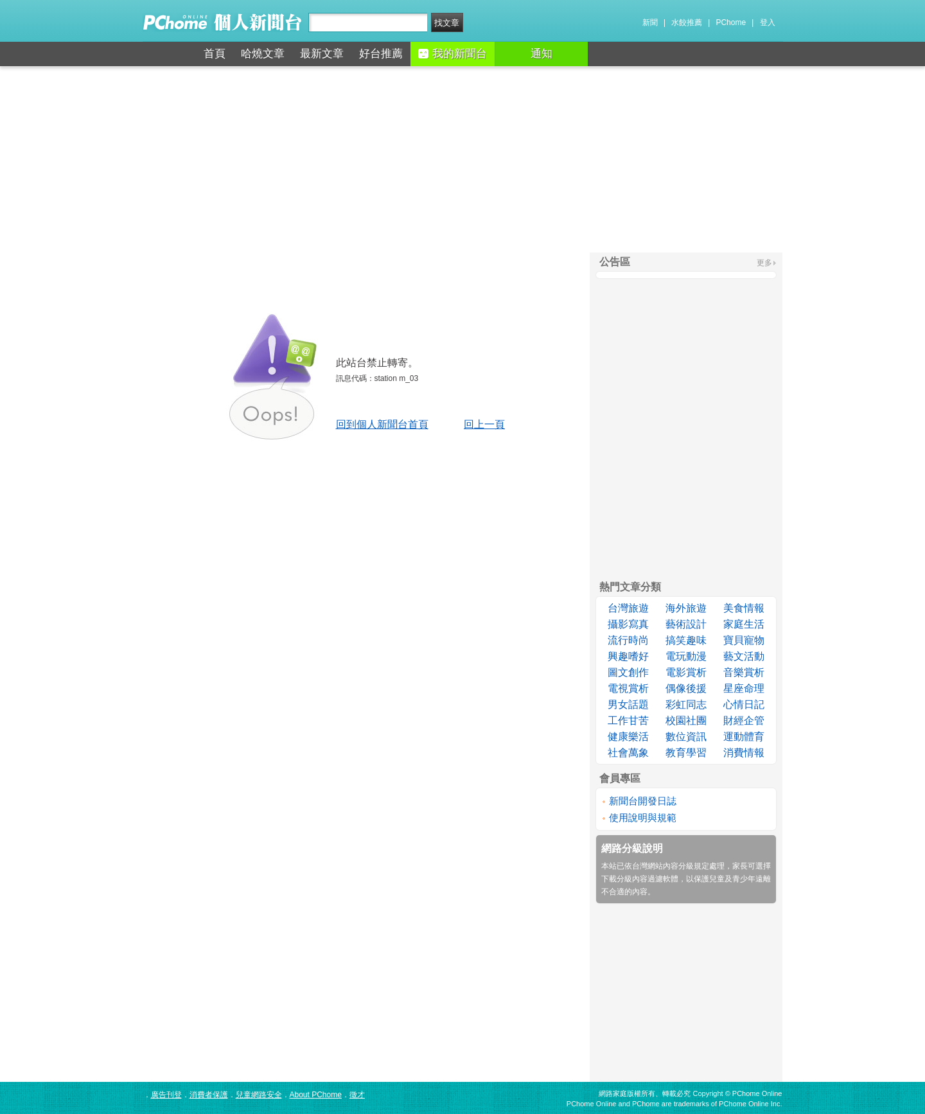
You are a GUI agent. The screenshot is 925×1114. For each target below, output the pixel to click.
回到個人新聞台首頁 (382, 424)
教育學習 (686, 752)
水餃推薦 (686, 22)
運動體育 (743, 736)
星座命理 (743, 688)
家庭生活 (743, 624)
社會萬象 (628, 752)
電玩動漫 (686, 656)
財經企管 (743, 720)
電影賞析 (686, 672)
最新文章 (322, 54)
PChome (731, 22)
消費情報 (743, 752)
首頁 (214, 54)
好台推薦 (381, 54)
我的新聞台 (452, 54)
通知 (541, 54)
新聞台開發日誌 (642, 800)
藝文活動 (743, 656)
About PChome (316, 1094)
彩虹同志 (686, 704)
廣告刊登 (166, 1094)
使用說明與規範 (642, 817)
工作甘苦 (628, 720)
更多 (764, 262)
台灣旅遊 (628, 608)
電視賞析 (628, 688)
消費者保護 (208, 1094)
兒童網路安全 (259, 1094)
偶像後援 (686, 688)
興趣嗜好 (628, 656)
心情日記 (743, 704)
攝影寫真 (628, 624)
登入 (767, 22)
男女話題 (628, 704)
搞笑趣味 (686, 640)
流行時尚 (628, 640)
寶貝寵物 (743, 640)
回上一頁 (484, 424)
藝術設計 (686, 624)
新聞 (650, 22)
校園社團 (686, 720)
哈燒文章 (263, 54)
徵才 (357, 1094)
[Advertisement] (462, 159)
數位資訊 (686, 736)
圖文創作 (628, 672)
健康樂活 (628, 736)
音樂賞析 (743, 672)
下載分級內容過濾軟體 (639, 878)
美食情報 (743, 608)
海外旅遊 (686, 608)
